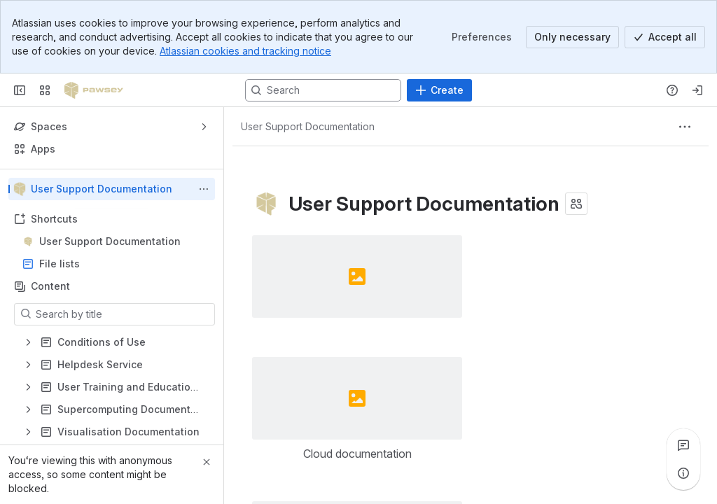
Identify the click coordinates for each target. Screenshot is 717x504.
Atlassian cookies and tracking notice (245, 51)
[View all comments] (683, 445)
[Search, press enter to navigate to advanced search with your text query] (323, 90)
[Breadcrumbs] (308, 127)
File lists (116, 264)
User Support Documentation (110, 241)
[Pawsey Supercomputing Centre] (94, 90)
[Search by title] (123, 314)
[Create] (439, 90)
